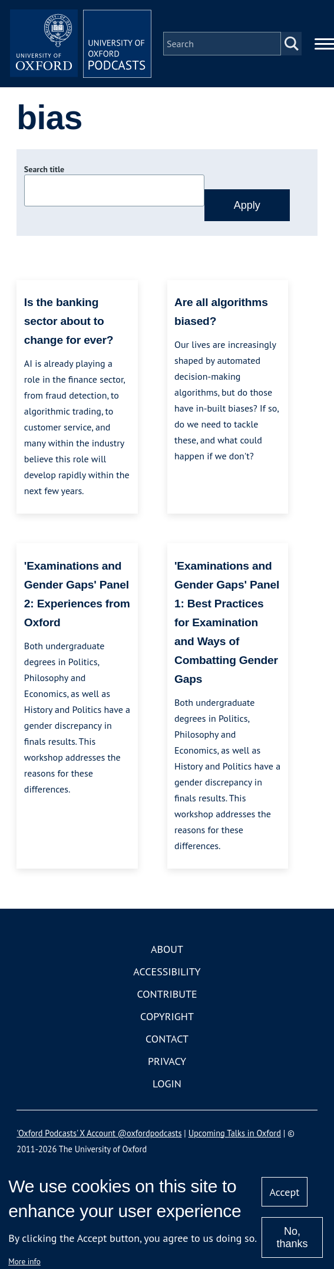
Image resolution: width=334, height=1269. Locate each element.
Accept (285, 1192)
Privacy (167, 1061)
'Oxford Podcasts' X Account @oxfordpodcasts (98, 1133)
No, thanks (291, 1237)
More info (24, 1261)
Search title (44, 169)
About (167, 949)
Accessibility (166, 971)
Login (167, 1083)
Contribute (167, 994)
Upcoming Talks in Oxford (235, 1133)
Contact (167, 1039)
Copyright (167, 1016)
